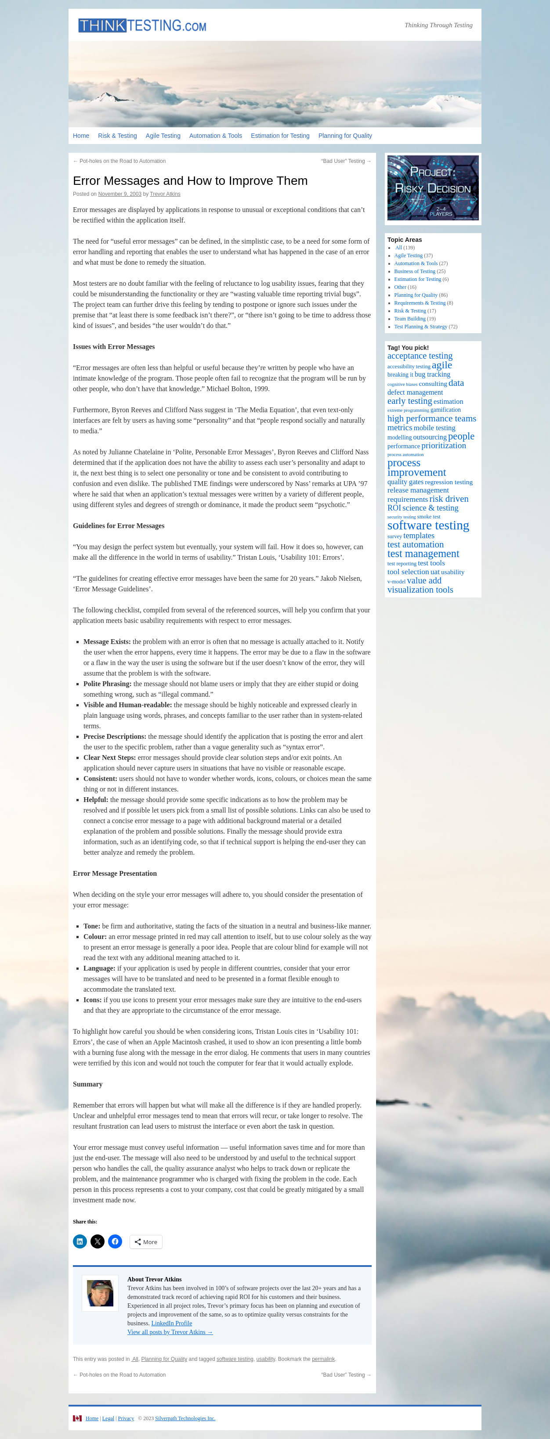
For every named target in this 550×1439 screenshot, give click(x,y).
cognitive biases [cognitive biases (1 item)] (402, 384)
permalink (323, 1359)
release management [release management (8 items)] (418, 490)
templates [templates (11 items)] (418, 535)
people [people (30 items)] (461, 436)
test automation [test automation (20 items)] (415, 544)
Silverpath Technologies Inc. (185, 1418)
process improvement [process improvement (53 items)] (416, 467)
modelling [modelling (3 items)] (399, 437)
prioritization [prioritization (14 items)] (443, 445)
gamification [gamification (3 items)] (446, 410)
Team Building (410, 319)
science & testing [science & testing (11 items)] (430, 507)
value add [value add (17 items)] (424, 580)
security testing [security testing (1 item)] (401, 516)
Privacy (126, 1418)
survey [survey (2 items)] (394, 536)
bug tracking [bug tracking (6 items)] (432, 374)
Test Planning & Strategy (421, 327)
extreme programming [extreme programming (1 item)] (408, 410)
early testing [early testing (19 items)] (409, 401)
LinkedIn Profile (171, 1323)
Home (81, 135)
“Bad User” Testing (347, 161)
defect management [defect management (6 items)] (415, 392)
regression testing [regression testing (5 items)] (449, 482)
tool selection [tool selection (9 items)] (408, 571)
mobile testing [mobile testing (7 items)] (435, 428)
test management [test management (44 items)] (423, 553)
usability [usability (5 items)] (452, 572)
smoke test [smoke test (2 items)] (429, 517)
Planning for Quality (345, 135)
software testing (235, 1359)
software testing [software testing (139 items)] (428, 525)
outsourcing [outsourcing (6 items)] (430, 437)
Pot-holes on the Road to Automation (119, 161)
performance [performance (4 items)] (403, 446)
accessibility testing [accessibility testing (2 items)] (409, 366)
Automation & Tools (215, 135)
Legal (108, 1418)
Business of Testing (415, 271)
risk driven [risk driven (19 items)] (449, 499)
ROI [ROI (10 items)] (394, 508)
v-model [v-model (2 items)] (396, 582)
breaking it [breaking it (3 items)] (400, 374)
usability (266, 1359)
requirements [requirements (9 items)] (407, 499)
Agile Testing (163, 135)
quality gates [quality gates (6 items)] (405, 482)
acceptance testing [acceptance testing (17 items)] (420, 355)
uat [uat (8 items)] (435, 572)
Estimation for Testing (280, 135)
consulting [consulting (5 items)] (433, 383)
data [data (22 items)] (456, 383)
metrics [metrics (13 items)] (399, 427)
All (134, 1359)
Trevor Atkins (165, 194)
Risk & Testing (117, 135)
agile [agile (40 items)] (442, 365)
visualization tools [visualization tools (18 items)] (420, 589)
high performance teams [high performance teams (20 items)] (431, 418)
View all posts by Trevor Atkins (170, 1332)
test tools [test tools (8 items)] (431, 563)
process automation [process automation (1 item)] (405, 454)
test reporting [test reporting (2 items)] (401, 564)
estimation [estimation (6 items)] (448, 402)
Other (400, 287)
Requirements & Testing (420, 303)
